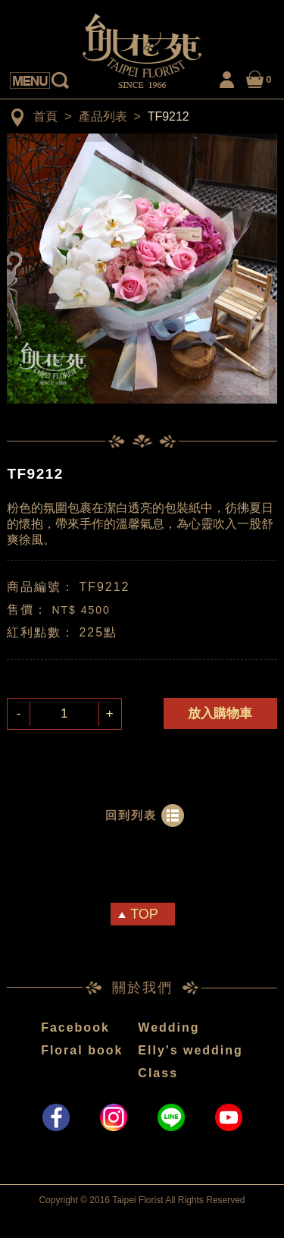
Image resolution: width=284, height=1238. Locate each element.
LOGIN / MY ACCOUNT (227, 77)
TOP (144, 914)
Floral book (82, 1050)
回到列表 (131, 815)
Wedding (168, 1027)
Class (158, 1073)
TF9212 (168, 116)
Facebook (75, 1027)
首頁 (45, 116)
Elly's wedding (190, 1050)
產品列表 (103, 116)
